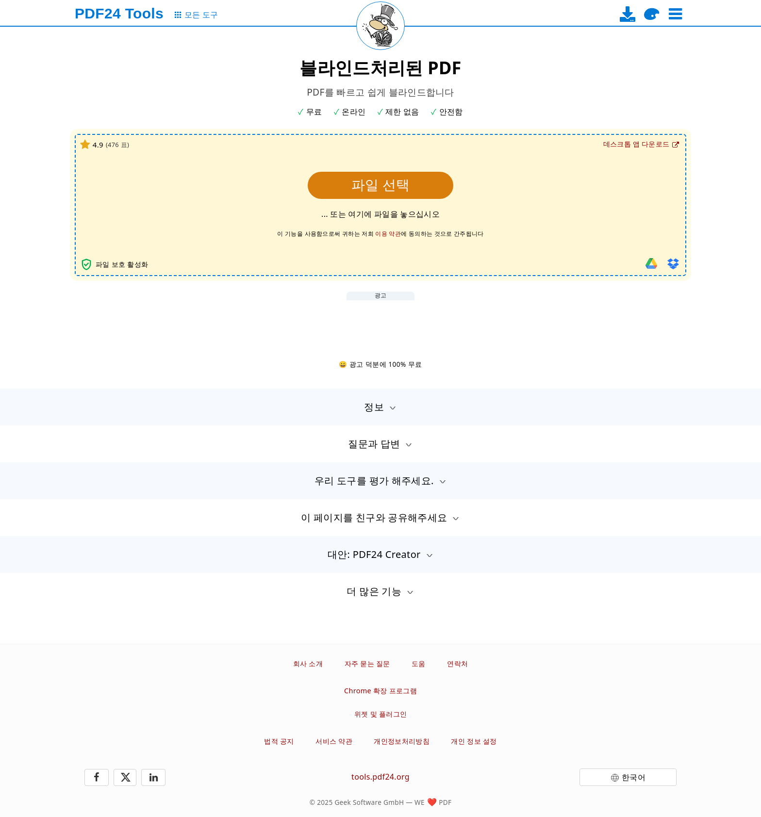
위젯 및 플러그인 (380, 714)
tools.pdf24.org (380, 776)
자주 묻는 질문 (367, 663)
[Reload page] (380, 25)
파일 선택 (380, 185)
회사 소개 (308, 663)
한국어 (633, 777)
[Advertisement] (380, 322)
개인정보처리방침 (402, 741)
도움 (419, 663)
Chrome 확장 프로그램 (380, 690)
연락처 (457, 663)
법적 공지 (279, 741)
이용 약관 (388, 233)
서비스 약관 (333, 741)
